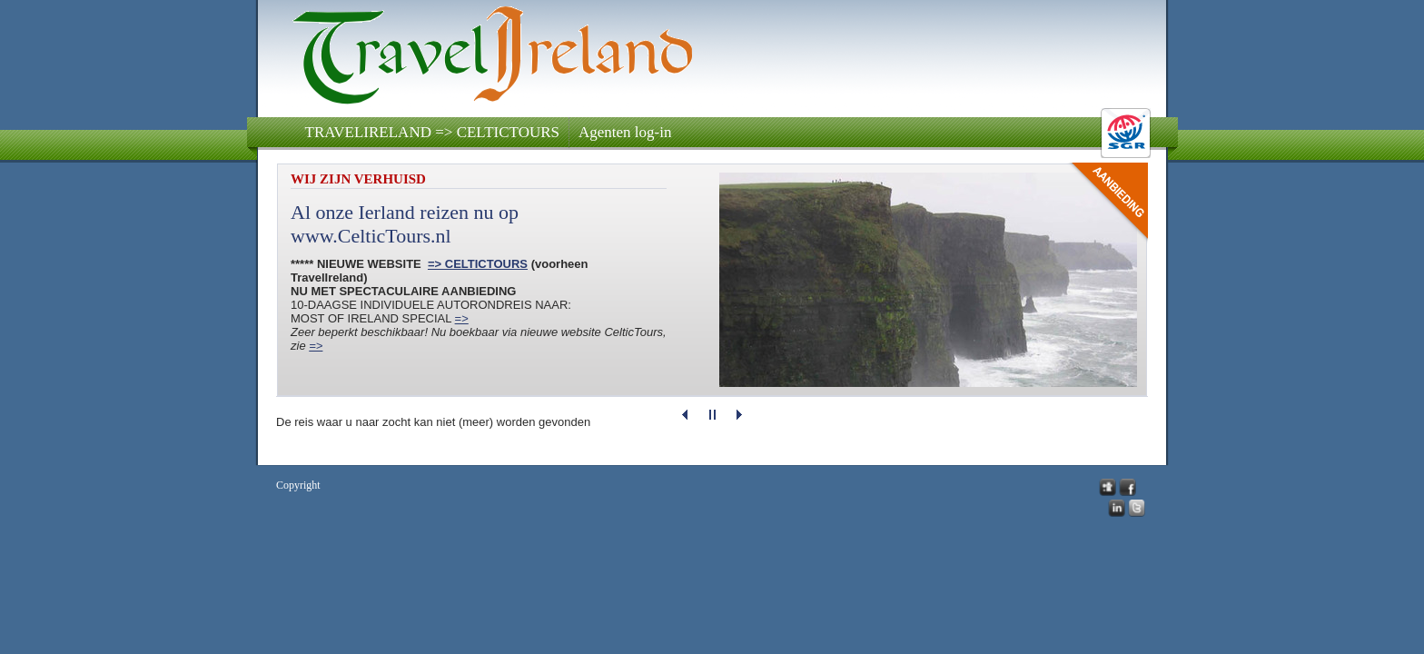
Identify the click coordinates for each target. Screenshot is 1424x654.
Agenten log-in (624, 132)
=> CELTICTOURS (478, 264)
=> (462, 318)
